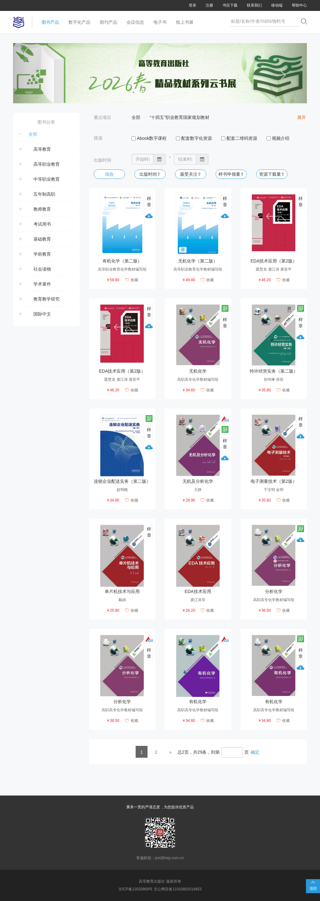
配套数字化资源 (196, 138)
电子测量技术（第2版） (274, 481)
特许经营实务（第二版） (274, 371)
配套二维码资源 (242, 138)
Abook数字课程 (152, 138)
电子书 (160, 22)
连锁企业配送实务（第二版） (122, 481)
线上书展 (184, 22)
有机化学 (198, 701)
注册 (209, 5)
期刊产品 (108, 22)
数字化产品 (79, 22)
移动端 (276, 5)
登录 (192, 5)
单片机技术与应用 (122, 591)
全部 (136, 117)
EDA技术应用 (198, 591)
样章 (149, 201)
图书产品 (50, 22)
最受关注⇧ (190, 174)
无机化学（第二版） (198, 260)
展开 (301, 117)
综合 (109, 174)
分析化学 (273, 591)
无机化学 (198, 371)
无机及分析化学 (197, 481)
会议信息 (135, 22)
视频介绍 (280, 138)
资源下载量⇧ (272, 174)
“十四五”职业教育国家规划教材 (179, 117)
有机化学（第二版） (122, 260)
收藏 (131, 280)
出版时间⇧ (150, 174)
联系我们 (254, 5)
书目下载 (230, 5)
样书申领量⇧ (231, 174)
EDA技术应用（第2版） (273, 260)
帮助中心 (299, 5)
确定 (255, 752)
